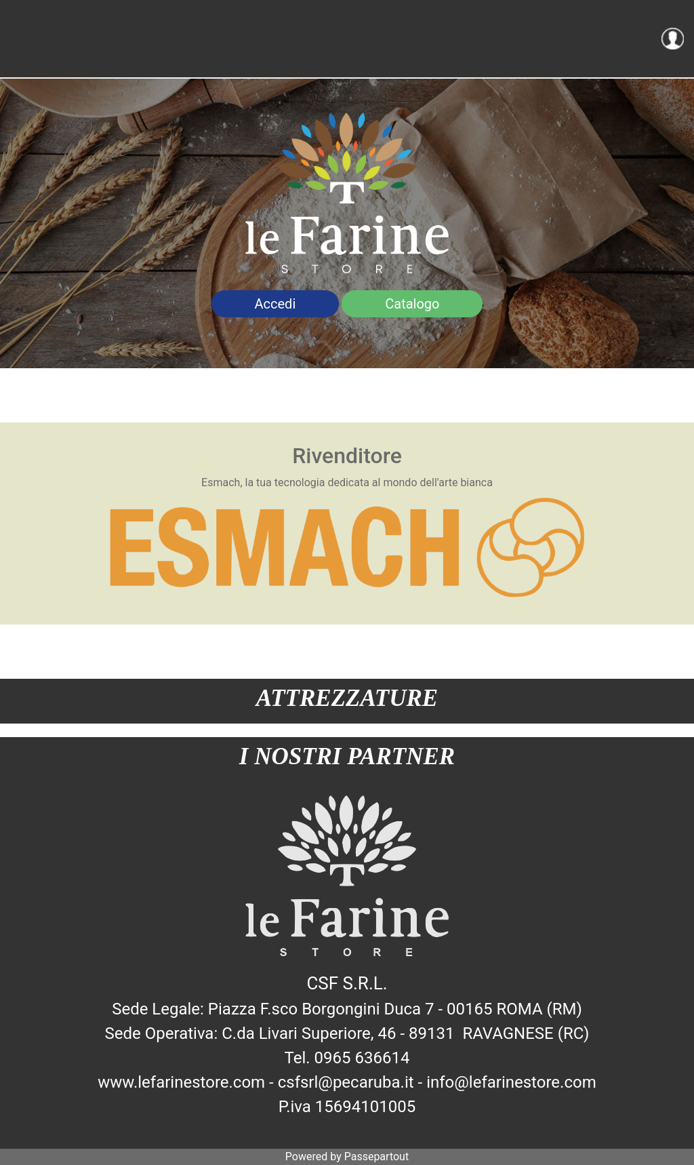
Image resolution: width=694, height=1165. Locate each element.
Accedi (275, 304)
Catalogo (412, 304)
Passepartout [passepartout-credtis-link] (376, 1156)
